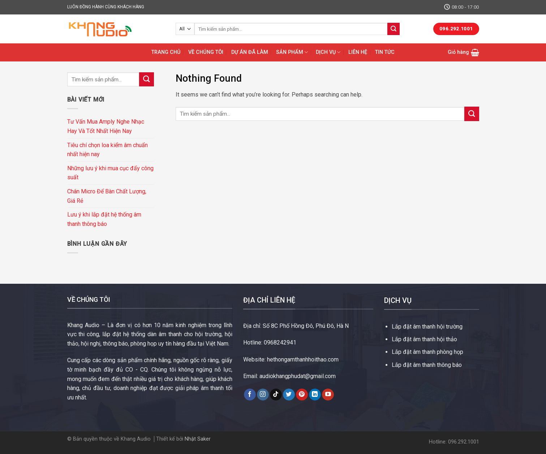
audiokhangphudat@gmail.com (297, 376)
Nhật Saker (198, 439)
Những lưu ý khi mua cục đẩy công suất (110, 173)
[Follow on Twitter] (289, 395)
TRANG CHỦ (165, 52)
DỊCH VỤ (328, 52)
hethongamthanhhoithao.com (303, 359)
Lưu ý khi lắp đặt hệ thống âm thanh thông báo (104, 219)
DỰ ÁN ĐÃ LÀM (249, 52)
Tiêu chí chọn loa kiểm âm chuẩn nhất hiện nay (107, 150)
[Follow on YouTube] (328, 395)
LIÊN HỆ (357, 52)
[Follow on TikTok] (276, 395)
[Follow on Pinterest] (302, 395)
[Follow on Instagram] (263, 395)
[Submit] (393, 29)
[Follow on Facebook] (250, 395)
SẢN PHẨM (292, 52)
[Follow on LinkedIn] (315, 395)
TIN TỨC (385, 52)
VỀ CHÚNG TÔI (205, 52)
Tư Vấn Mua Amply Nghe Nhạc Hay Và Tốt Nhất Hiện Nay (105, 126)
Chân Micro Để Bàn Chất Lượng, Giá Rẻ (106, 196)
